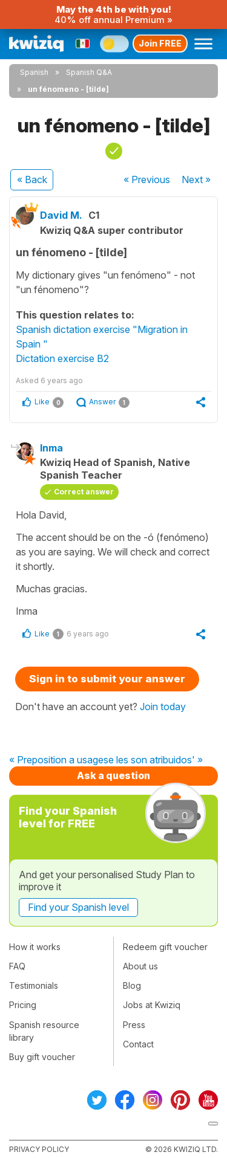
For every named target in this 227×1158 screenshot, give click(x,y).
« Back (32, 179)
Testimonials (33, 985)
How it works (35, 947)
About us (140, 966)
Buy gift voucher (42, 1057)
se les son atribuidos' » (153, 760)
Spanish (34, 72)
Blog (132, 985)
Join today (163, 706)
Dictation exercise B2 (62, 358)
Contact (138, 1044)
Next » (196, 179)
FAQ (17, 966)
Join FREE (160, 43)
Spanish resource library (44, 1031)
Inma (51, 448)
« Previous (146, 179)
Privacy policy (39, 1149)
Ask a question (113, 775)
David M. (61, 215)
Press (134, 1025)
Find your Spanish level (78, 907)
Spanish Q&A (89, 72)
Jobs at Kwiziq (151, 1005)
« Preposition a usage (56, 760)
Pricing (22, 1005)
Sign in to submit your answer (107, 679)
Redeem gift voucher (165, 947)
